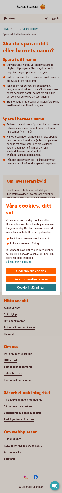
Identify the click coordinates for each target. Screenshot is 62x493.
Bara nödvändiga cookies (31, 279)
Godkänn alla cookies (31, 271)
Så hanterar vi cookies (18, 261)
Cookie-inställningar (31, 288)
